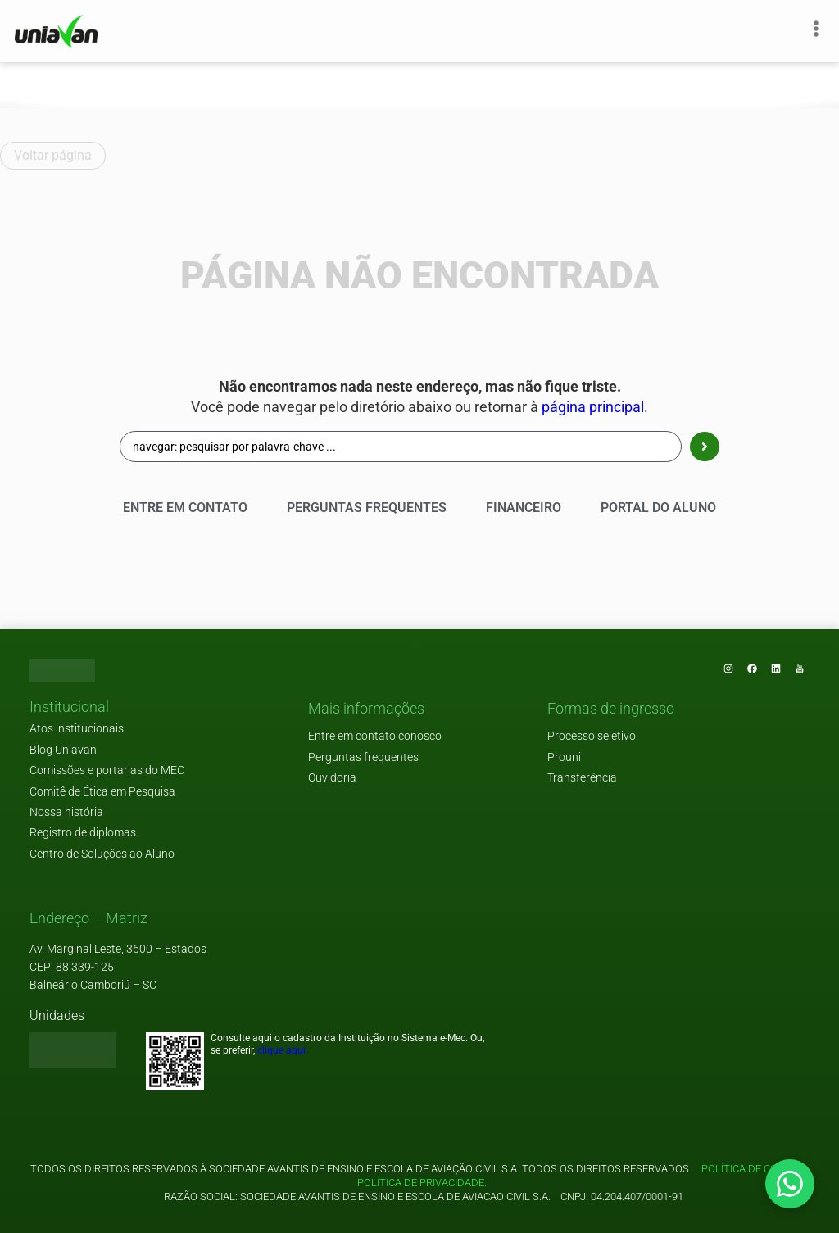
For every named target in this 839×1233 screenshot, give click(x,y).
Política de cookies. (755, 1169)
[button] (69, 707)
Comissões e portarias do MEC (106, 770)
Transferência (582, 778)
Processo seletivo (591, 736)
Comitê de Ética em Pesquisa (102, 792)
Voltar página (53, 155)
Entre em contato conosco (375, 736)
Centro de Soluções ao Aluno (102, 854)
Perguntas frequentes (363, 757)
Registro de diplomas (82, 833)
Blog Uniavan (63, 750)
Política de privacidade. (419, 1182)
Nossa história (66, 812)
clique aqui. (282, 1050)
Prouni (564, 757)
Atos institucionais (76, 729)
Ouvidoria (332, 778)
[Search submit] (704, 446)
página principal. (595, 407)
